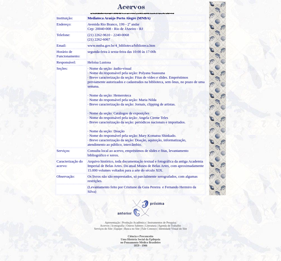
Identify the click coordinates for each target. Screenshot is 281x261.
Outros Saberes (134, 225)
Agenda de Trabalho (169, 225)
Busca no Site (132, 228)
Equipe (118, 228)
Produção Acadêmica (134, 222)
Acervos (104, 225)
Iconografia (117, 225)
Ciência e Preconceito (140, 236)
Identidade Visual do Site (173, 228)
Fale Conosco (149, 228)
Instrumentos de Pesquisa (162, 222)
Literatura (150, 225)
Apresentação (112, 222)
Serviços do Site (103, 228)
